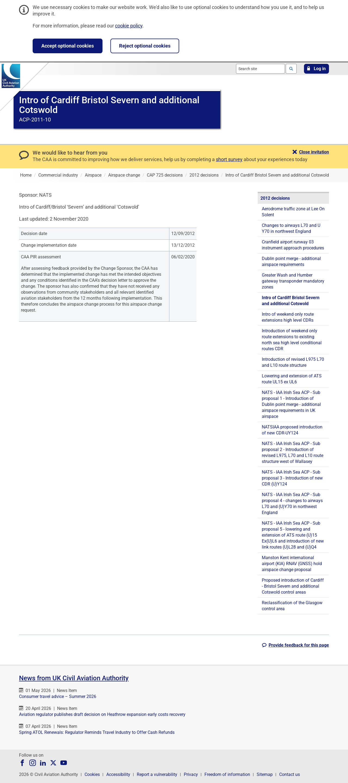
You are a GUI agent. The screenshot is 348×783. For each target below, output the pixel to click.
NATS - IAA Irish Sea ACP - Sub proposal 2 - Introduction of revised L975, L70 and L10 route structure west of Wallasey (292, 452)
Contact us (289, 774)
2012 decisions (275, 198)
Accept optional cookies (67, 46)
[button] (316, 69)
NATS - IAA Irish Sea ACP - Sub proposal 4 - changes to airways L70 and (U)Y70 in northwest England (292, 503)
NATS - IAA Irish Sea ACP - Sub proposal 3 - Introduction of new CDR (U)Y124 (292, 478)
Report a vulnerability (157, 774)
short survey (229, 159)
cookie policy (128, 26)
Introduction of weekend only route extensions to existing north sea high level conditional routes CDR (292, 339)
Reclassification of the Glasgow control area (292, 605)
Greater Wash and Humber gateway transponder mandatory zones (293, 281)
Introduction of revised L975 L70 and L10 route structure (293, 362)
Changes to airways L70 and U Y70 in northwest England (291, 228)
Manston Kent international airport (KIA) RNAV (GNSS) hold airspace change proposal (292, 563)
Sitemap (265, 774)
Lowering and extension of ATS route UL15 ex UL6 (292, 378)
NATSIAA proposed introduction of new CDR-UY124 (292, 430)
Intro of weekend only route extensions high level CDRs (288, 317)
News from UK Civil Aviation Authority (74, 678)
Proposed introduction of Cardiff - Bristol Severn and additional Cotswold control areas (293, 586)
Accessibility (118, 774)
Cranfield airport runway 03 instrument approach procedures (293, 244)
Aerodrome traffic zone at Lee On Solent (293, 211)
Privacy (191, 774)
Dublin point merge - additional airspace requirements (291, 261)
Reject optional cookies (144, 46)
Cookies (92, 774)
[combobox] (260, 69)
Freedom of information (227, 774)
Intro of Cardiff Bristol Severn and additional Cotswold (290, 300)
